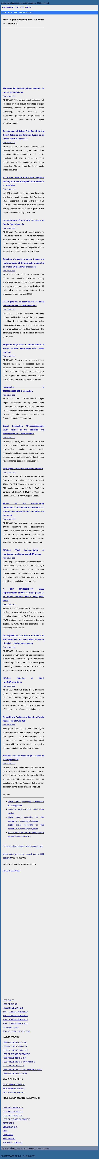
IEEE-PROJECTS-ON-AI (13, 1066)
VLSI (5, 1131)
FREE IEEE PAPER (11, 871)
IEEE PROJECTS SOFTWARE (16, 1054)
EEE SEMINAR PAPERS (13, 1092)
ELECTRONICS (10, 1127)
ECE (10, 12)
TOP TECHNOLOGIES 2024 (15, 1023)
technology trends (10, 1027)
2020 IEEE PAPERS (12, 1031)
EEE (16, 12)
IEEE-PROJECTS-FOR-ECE (15, 1050)
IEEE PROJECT (26, 12)
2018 (28, 1031)
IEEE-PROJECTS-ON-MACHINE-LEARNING (22, 1069)
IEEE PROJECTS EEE (13, 1115)
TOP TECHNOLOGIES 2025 (15, 1019)
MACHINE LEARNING (12, 1142)
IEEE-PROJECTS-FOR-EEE (15, 1046)
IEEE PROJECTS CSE (13, 1111)
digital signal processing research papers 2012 (23, 846)
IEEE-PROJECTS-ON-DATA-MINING (19, 1062)
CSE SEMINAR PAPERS (14, 1084)
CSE (4, 12)
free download (23, 224)
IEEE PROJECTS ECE (13, 1107)
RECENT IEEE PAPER (13, 1008)
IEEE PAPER (25, 7)
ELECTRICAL (9, 1138)
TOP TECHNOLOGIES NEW (15, 1012)
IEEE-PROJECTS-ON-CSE (15, 1042)
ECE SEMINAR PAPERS (14, 1088)
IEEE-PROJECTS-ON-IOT (14, 1058)
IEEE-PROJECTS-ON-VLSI (15, 1073)
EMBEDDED (8, 1123)
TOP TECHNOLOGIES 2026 (15, 1016)
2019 (23, 1031)
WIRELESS (8, 1135)
